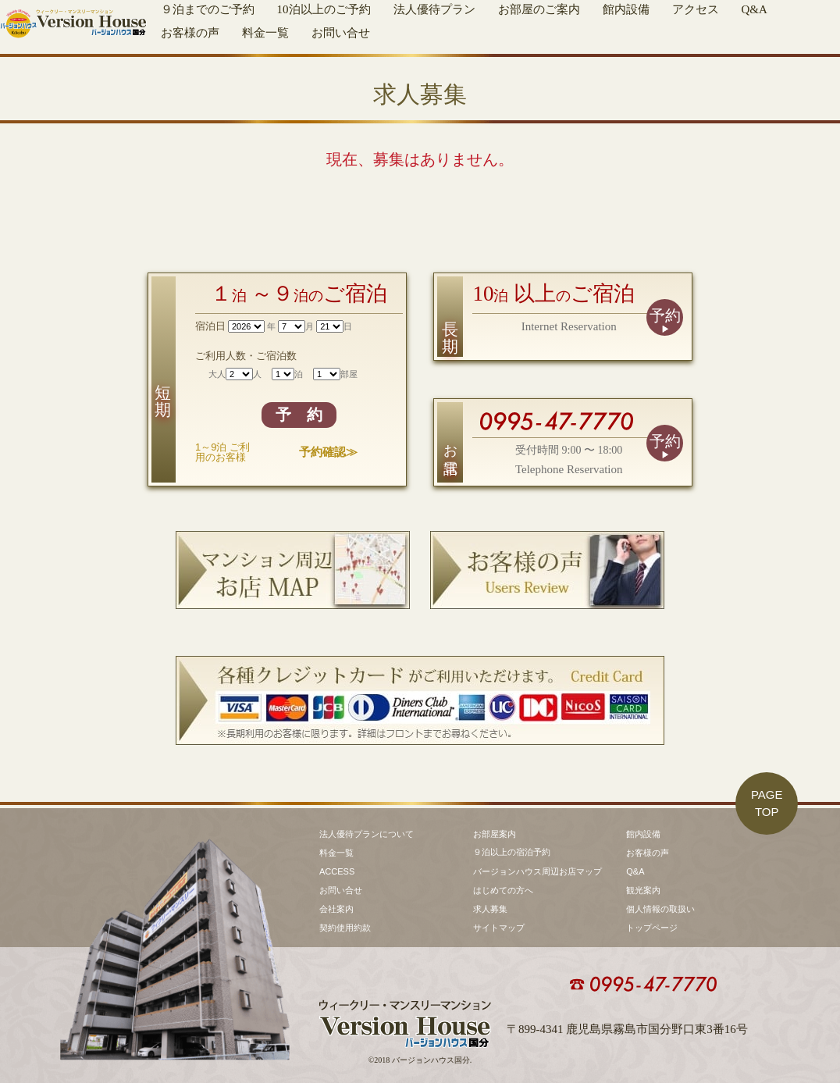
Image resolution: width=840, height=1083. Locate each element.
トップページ (652, 927)
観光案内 (643, 890)
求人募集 (490, 909)
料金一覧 (265, 33)
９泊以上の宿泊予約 (511, 852)
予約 (665, 315)
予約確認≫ (328, 451)
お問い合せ (340, 33)
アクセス (695, 9)
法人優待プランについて (366, 834)
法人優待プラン (434, 9)
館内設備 (626, 9)
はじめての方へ (503, 890)
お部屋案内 (494, 834)
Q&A (754, 9)
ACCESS (336, 871)
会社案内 (336, 909)
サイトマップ (499, 927)
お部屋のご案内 (539, 9)
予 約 (299, 414)
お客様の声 (190, 33)
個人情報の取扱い (660, 909)
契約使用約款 (345, 927)
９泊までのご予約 (207, 9)
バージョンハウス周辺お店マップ (537, 871)
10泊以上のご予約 (324, 9)
